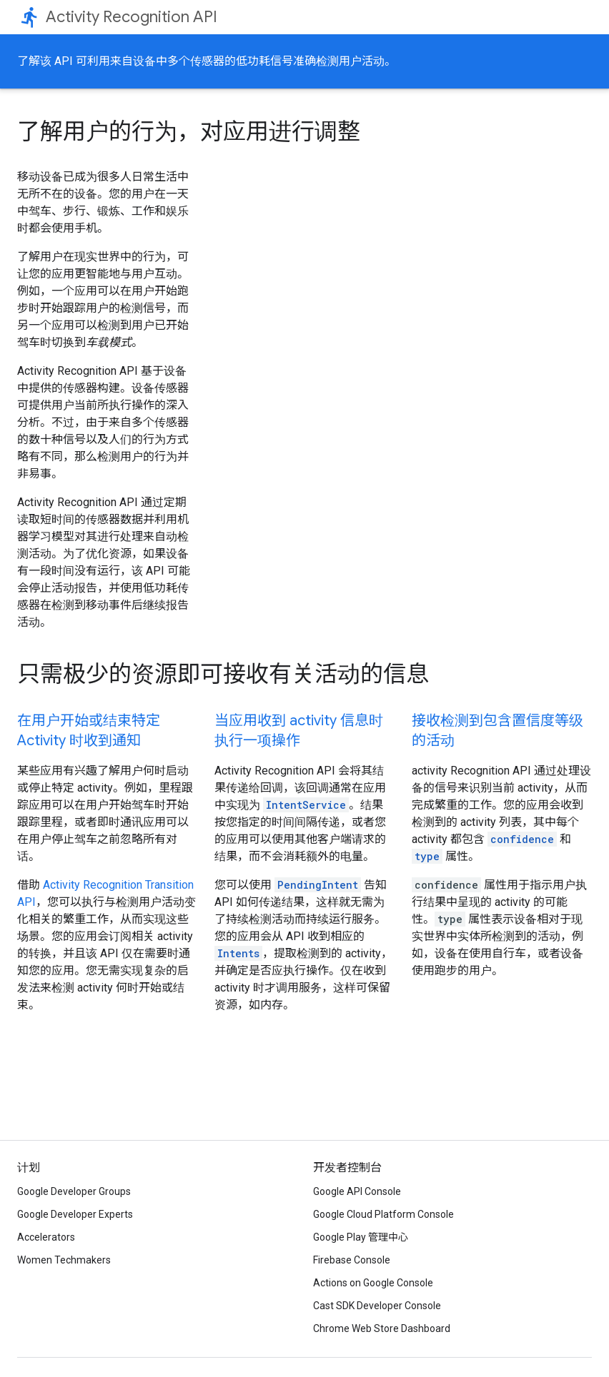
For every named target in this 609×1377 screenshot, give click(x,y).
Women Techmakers (64, 1260)
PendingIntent (317, 885)
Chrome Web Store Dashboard (381, 1328)
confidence (522, 839)
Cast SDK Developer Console (377, 1305)
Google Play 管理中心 (360, 1237)
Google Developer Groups (74, 1191)
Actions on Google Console (373, 1282)
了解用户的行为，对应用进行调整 (188, 131)
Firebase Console (351, 1260)
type (427, 856)
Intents (238, 953)
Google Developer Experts (75, 1214)
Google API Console (357, 1191)
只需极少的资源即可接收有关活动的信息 (223, 674)
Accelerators (46, 1237)
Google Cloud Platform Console (383, 1214)
